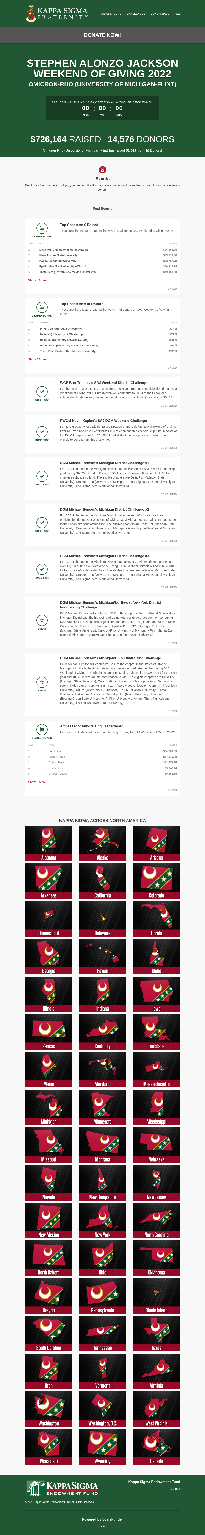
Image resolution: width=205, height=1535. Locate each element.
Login (102, 1526)
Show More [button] (37, 280)
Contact (175, 1489)
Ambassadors (110, 13)
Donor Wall (159, 13)
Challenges (136, 13)
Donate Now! (102, 35)
